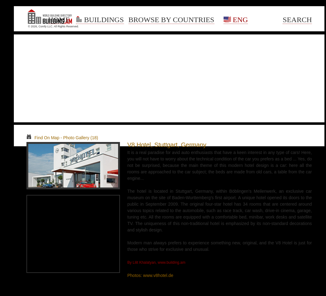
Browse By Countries (171, 20)
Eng (236, 20)
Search (297, 20)
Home (59, 20)
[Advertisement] (169, 78)
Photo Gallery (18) (80, 137)
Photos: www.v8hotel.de (150, 275)
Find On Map (42, 137)
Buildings (100, 20)
